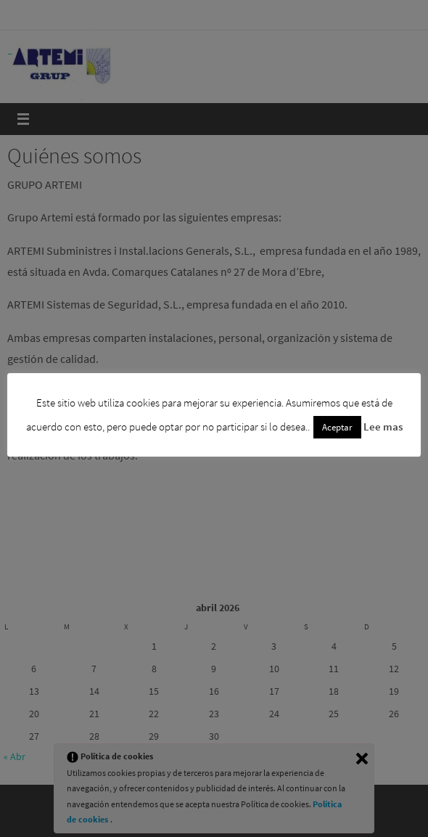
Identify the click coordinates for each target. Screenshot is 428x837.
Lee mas (383, 426)
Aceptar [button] (337, 427)
